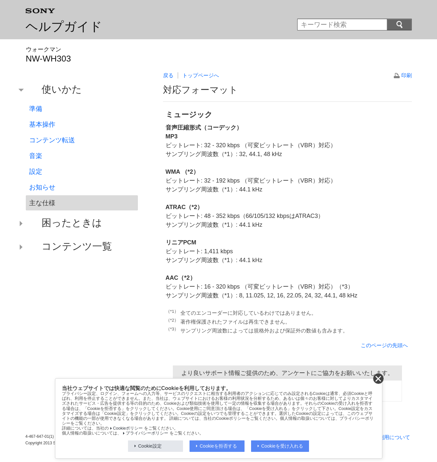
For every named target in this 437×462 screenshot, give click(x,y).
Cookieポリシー (128, 428)
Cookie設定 (150, 446)
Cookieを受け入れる (282, 446)
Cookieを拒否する (218, 446)
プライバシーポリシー (147, 433)
